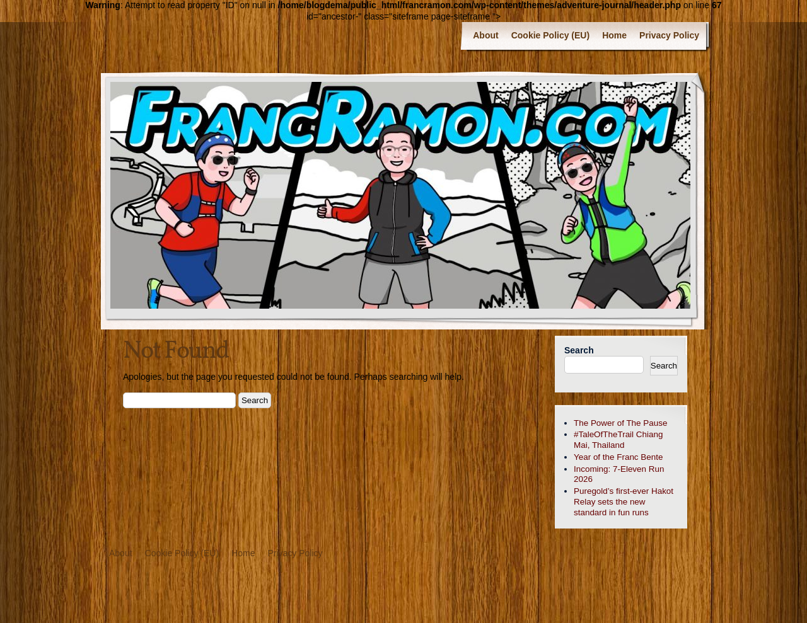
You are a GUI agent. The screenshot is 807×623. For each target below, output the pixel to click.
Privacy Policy (669, 35)
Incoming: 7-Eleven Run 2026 (619, 474)
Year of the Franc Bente (618, 457)
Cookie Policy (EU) (550, 35)
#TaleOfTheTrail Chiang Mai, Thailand (618, 440)
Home (614, 35)
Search (579, 350)
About (485, 35)
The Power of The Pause (620, 423)
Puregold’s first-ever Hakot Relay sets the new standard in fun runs (623, 501)
